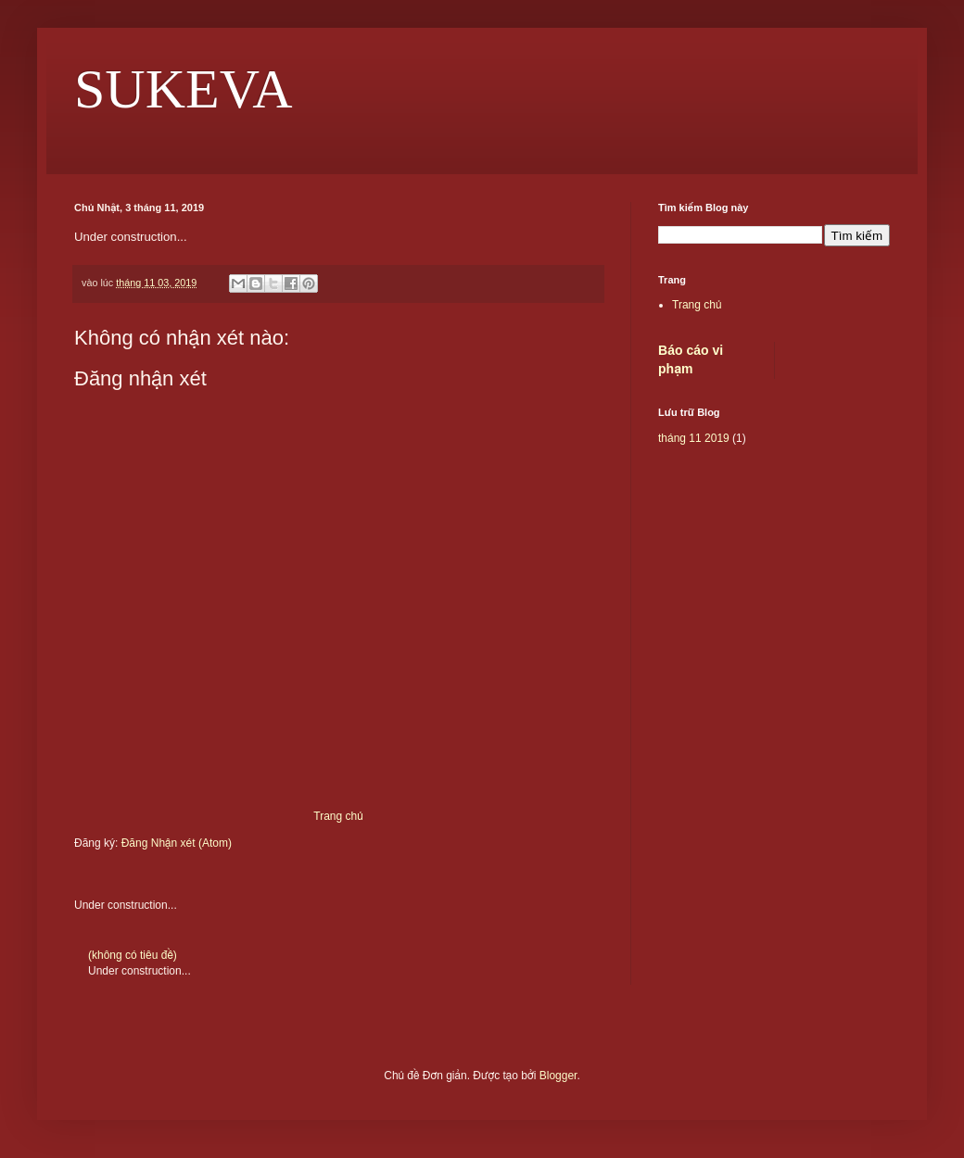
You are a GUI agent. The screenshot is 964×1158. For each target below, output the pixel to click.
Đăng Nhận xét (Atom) (176, 843)
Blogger (558, 1075)
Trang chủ (337, 816)
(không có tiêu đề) (132, 955)
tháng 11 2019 (693, 438)
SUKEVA (183, 89)
